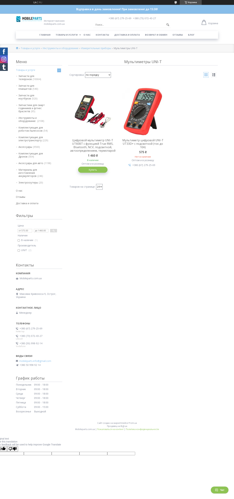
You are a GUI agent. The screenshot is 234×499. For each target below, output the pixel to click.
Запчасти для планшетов (26, 87)
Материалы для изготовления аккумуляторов (27, 173)
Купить (93, 169)
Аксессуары (25, 147)
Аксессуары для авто (30, 163)
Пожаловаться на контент (110, 429)
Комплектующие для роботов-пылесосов (30, 129)
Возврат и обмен (156, 34)
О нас (87, 34)
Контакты (102, 34)
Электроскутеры (28, 182)
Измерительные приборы (96, 48)
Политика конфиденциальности (142, 429)
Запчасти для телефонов (26, 77)
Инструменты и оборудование (60, 48)
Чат (219, 490)
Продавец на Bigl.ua (117, 426)
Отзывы (177, 34)
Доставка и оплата (127, 34)
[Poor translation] (12, 449)
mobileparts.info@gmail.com (35, 361)
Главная (44, 34)
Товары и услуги (67, 34)
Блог (191, 34)
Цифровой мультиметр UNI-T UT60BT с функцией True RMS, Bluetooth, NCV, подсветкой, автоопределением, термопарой (92, 145)
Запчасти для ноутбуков (26, 97)
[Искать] (168, 25)
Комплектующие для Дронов (30, 155)
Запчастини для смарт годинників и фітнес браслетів (31, 108)
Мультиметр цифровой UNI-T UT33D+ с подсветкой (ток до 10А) (142, 143)
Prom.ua (133, 423)
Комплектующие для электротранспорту (30, 139)
